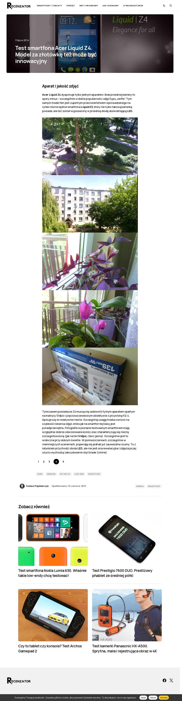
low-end (79, 474)
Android (51, 474)
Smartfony (154, 486)
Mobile (140, 486)
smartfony (94, 474)
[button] (164, 5)
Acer (39, 474)
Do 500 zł (65, 474)
